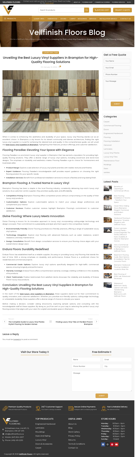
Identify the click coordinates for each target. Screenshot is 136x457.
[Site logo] (8, 10)
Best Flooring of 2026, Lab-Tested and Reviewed (122, 276)
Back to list (51, 321)
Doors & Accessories (43, 444)
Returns (71, 440)
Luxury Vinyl (40, 440)
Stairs (106, 168)
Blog (70, 428)
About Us (72, 424)
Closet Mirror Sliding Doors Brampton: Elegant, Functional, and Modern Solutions (121, 210)
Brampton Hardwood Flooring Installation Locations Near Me (122, 267)
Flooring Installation (112, 141)
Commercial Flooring (112, 126)
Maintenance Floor (111, 161)
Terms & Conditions (76, 444)
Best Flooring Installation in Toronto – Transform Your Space (122, 199)
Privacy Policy (74, 436)
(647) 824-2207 (102, 10)
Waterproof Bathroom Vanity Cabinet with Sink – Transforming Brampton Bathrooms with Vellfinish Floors (121, 289)
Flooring (107, 137)
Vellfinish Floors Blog (25, 39)
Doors (106, 129)
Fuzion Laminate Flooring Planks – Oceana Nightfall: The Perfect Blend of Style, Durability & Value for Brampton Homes (122, 234)
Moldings (107, 165)
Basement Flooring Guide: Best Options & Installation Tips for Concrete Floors (122, 258)
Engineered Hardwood (113, 133)
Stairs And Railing (42, 436)
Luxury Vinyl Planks (111, 153)
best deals (49, 3)
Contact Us (73, 448)
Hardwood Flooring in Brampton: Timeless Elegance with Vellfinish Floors (122, 221)
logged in (17, 339)
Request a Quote (122, 10)
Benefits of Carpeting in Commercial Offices (121, 189)
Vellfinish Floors (25, 454)
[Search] (63, 10)
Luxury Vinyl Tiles (43, 39)
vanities (107, 172)
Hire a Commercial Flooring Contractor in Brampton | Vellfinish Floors (121, 248)
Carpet (106, 122)
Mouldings (40, 432)
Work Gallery (74, 432)
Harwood (107, 145)
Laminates (108, 149)
